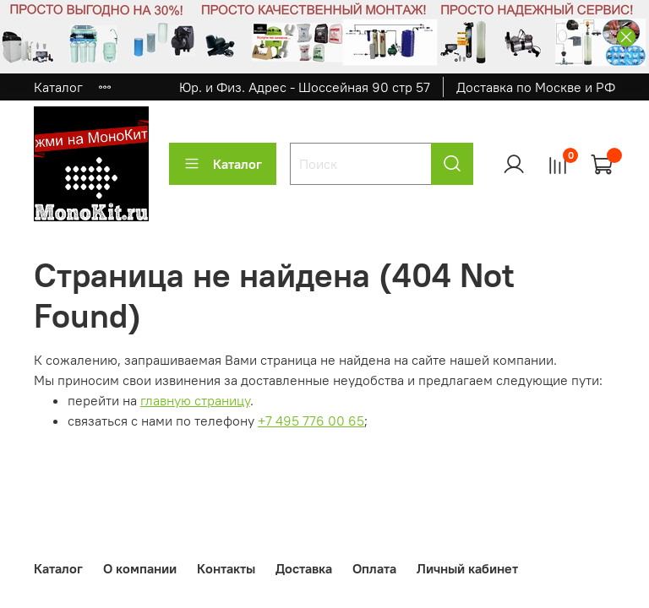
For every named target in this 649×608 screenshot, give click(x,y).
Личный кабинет (467, 568)
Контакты (226, 568)
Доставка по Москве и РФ (535, 87)
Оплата (374, 568)
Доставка (303, 568)
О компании (140, 568)
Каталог (58, 87)
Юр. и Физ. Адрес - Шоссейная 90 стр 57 (304, 87)
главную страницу (195, 400)
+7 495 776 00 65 (311, 420)
